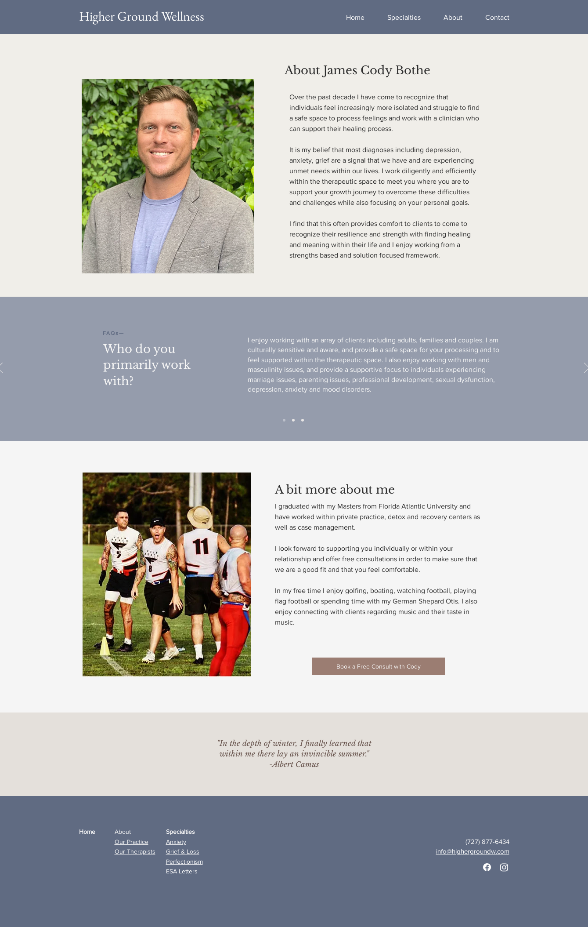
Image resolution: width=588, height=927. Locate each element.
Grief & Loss (182, 851)
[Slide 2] (302, 420)
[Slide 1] (293, 420)
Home (87, 831)
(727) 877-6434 (487, 841)
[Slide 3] (284, 420)
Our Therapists (135, 851)
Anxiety (176, 841)
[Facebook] (487, 867)
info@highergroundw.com (472, 851)
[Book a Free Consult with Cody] (378, 666)
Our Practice (131, 841)
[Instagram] (504, 867)
